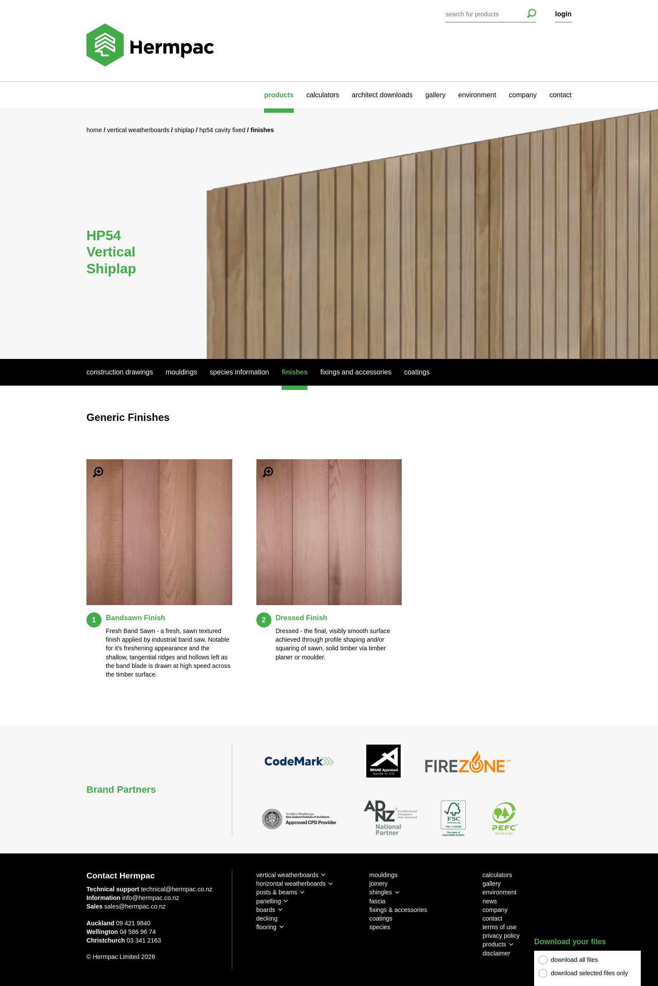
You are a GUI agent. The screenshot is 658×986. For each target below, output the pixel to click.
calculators (322, 95)
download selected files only (589, 973)
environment (477, 95)
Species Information (239, 372)
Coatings (417, 372)
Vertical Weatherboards (139, 130)
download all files (574, 959)
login (563, 14)
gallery (435, 95)
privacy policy (501, 935)
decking (267, 918)
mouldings (383, 875)
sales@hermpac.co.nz (135, 906)
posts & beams (276, 892)
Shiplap (185, 130)
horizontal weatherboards (291, 883)
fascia (377, 901)
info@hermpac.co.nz (150, 897)
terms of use (500, 927)
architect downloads (382, 95)
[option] (329, 233)
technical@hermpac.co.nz (176, 889)
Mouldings (181, 372)
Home (95, 130)
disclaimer (496, 953)
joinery (378, 883)
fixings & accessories (398, 909)
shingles (380, 892)
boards (265, 909)
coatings (381, 918)
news (490, 901)
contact (560, 95)
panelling (268, 901)
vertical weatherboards (287, 875)
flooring (266, 927)
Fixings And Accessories (355, 372)
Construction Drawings (119, 372)
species (379, 927)
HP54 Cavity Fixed (223, 130)
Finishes (294, 372)
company (523, 95)
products (278, 95)
